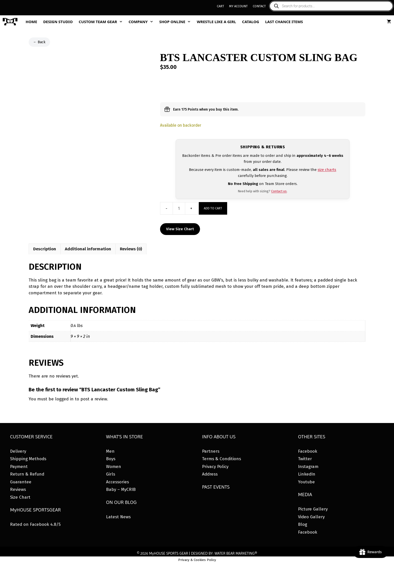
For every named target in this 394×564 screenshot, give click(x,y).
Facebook (307, 451)
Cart (220, 6)
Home (31, 21)
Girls (110, 474)
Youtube (306, 482)
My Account (238, 6)
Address (210, 474)
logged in (64, 399)
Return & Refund (27, 474)
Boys (110, 458)
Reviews (18, 489)
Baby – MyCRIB (121, 489)
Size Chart (20, 497)
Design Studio (58, 21)
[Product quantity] (179, 208)
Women (113, 466)
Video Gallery (311, 517)
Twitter (305, 458)
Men (110, 451)
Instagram (308, 466)
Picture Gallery (313, 509)
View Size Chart (180, 229)
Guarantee (20, 482)
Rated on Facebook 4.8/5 (35, 524)
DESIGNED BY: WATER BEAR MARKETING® (224, 553)
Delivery (18, 451)
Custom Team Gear (102, 21)
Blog (302, 524)
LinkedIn (306, 474)
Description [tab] (44, 249)
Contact (259, 6)
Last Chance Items (284, 21)
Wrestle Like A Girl (216, 21)
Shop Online (176, 21)
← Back (39, 42)
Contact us (279, 191)
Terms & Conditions (221, 458)
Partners (210, 451)
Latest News (118, 517)
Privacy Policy (215, 466)
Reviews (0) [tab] (131, 249)
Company (142, 21)
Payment (19, 466)
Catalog (250, 21)
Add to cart (213, 208)
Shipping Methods (28, 458)
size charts (327, 169)
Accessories (117, 482)
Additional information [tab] (88, 249)
